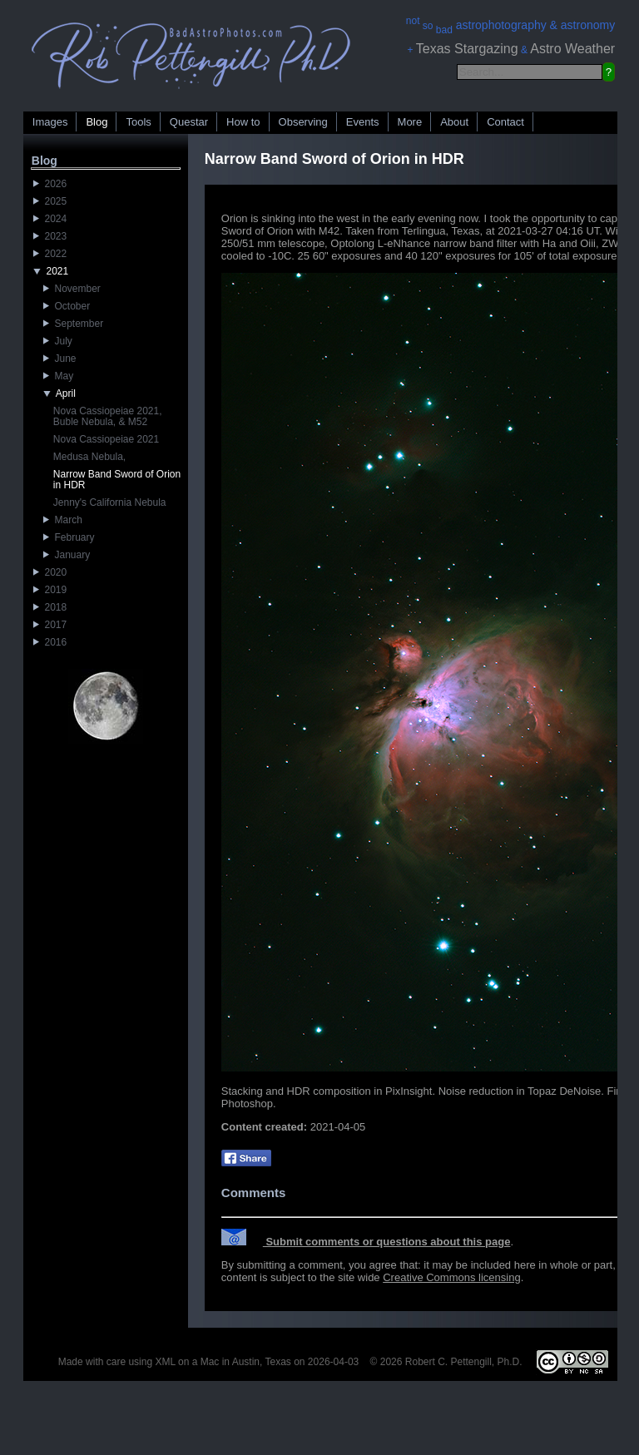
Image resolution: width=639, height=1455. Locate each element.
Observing (303, 122)
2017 (50, 625)
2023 (50, 236)
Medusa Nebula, (89, 457)
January (66, 555)
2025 (50, 201)
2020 (50, 572)
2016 (50, 642)
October (66, 306)
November (72, 288)
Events (362, 122)
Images (50, 122)
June (60, 358)
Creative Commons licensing (451, 1277)
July (57, 341)
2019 (50, 590)
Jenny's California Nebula (109, 502)
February (69, 537)
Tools (138, 122)
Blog (96, 122)
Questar (189, 122)
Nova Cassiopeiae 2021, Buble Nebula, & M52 (107, 416)
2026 (50, 184)
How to (243, 122)
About (454, 122)
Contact (505, 122)
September (73, 323)
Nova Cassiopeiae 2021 (106, 439)
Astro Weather (572, 49)
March (62, 520)
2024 (50, 219)
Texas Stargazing (467, 49)
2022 (50, 254)
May (58, 376)
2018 (50, 607)
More (410, 122)
